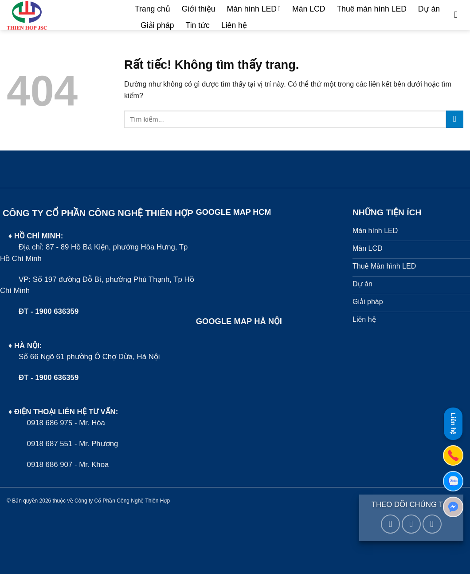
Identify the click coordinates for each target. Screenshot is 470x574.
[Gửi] (454, 119)
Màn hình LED (254, 8)
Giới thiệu (198, 8)
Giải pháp (157, 25)
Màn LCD (308, 8)
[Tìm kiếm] (458, 15)
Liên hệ (234, 25)
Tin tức (198, 25)
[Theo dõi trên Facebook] (390, 524)
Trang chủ (152, 8)
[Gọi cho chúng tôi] (432, 524)
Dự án (429, 8)
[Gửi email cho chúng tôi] (411, 524)
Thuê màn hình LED (371, 8)
